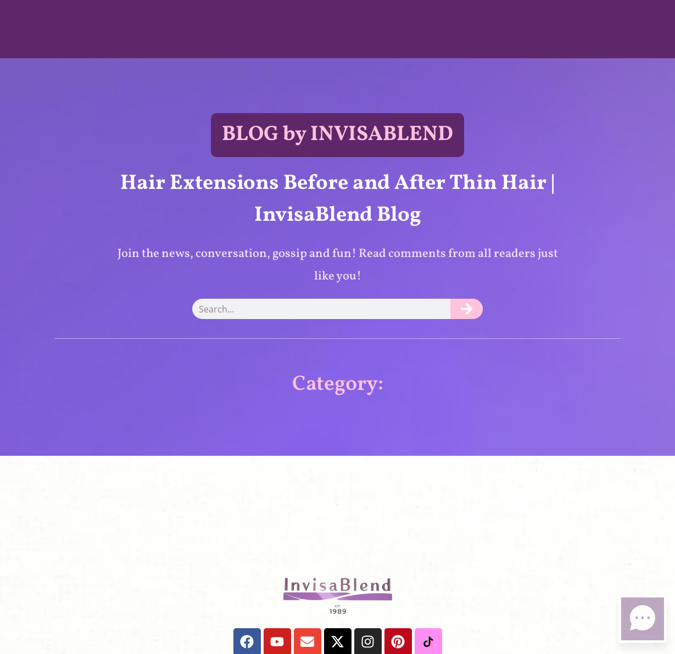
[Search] (466, 309)
